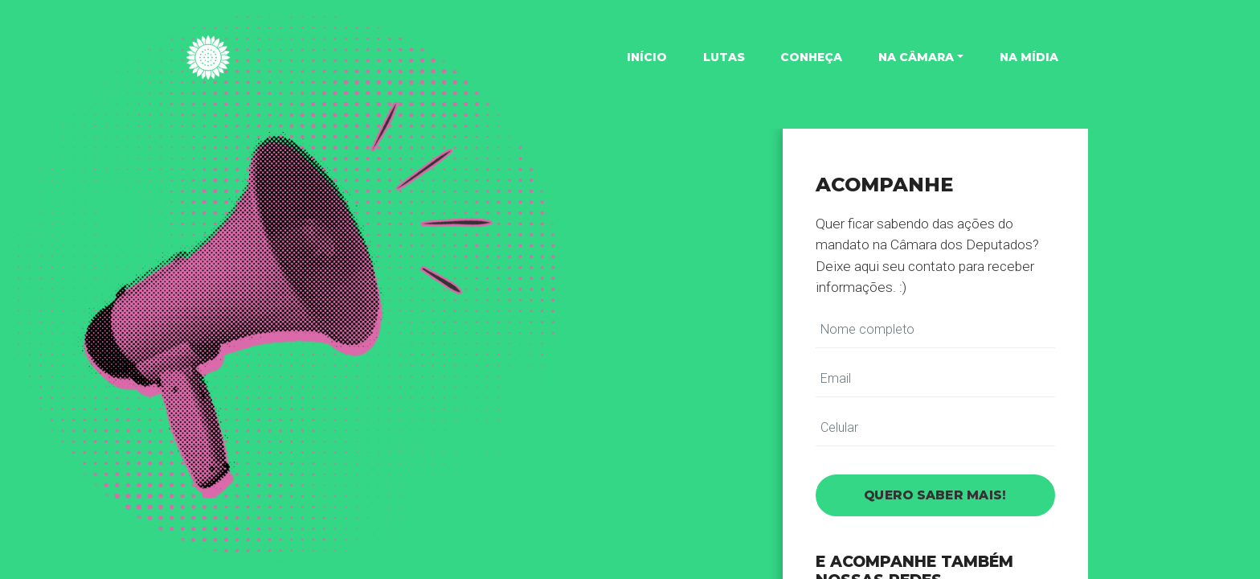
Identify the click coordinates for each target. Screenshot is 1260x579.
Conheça (811, 57)
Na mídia (1029, 57)
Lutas (724, 57)
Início (647, 57)
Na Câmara (916, 57)
